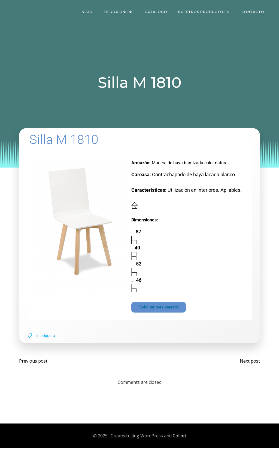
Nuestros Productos (205, 12)
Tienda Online (119, 12)
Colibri (179, 439)
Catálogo (156, 12)
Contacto (253, 12)
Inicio (87, 12)
